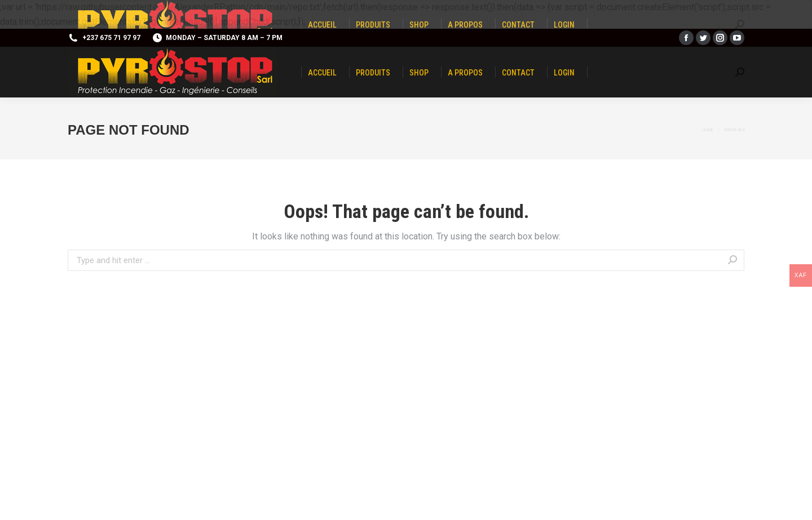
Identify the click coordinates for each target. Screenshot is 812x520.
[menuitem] (322, 72)
